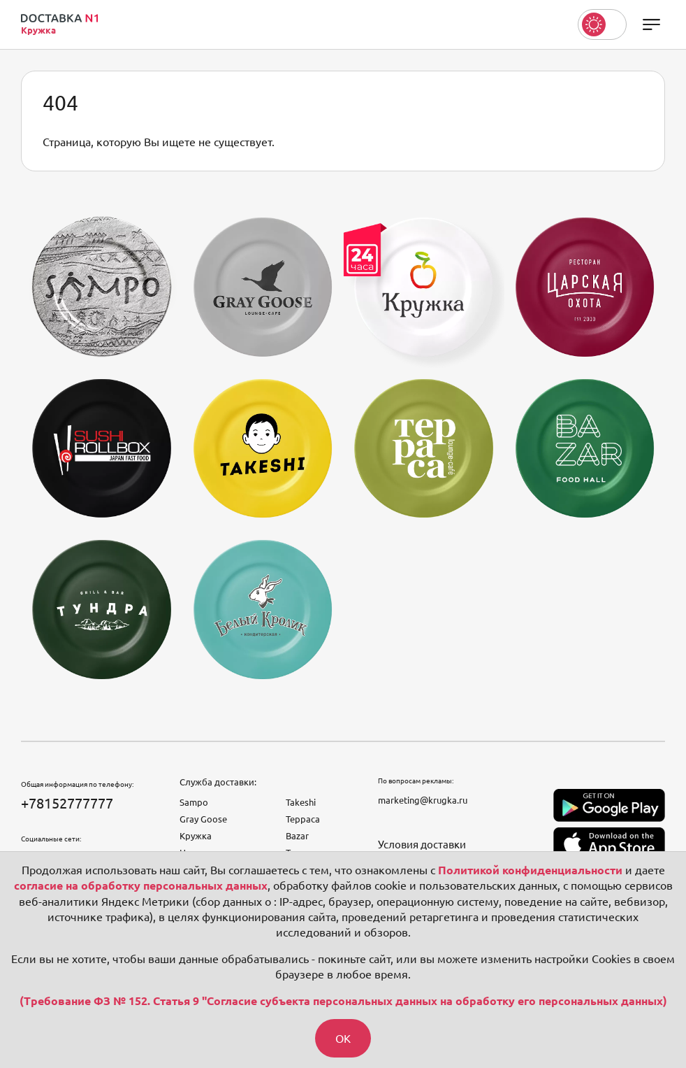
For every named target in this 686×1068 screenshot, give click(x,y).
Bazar (297, 836)
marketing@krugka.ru (422, 800)
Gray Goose (203, 819)
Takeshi (301, 802)
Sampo (194, 802)
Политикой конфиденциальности (530, 870)
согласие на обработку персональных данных (141, 885)
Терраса (303, 819)
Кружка (196, 836)
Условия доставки (422, 844)
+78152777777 (67, 803)
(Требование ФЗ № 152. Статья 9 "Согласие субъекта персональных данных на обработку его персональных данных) (343, 1001)
